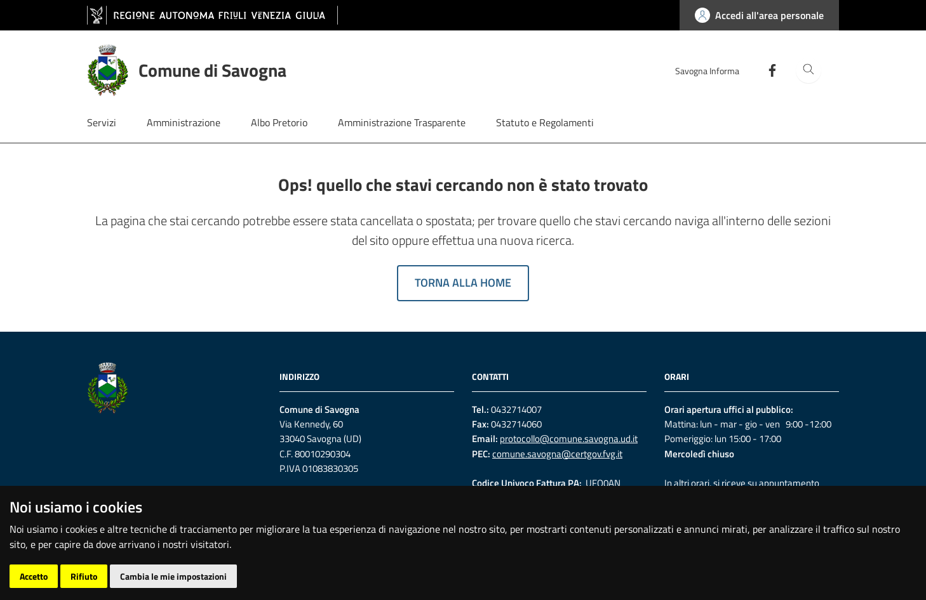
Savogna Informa (707, 70)
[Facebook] (767, 70)
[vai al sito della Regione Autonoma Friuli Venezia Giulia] (212, 15)
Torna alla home (463, 282)
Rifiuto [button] (83, 576)
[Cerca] (808, 70)
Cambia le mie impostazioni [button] (173, 576)
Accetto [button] (34, 576)
